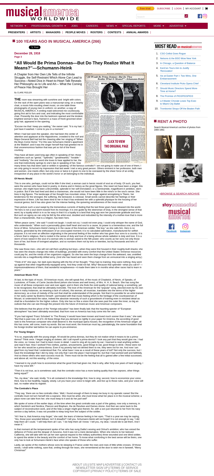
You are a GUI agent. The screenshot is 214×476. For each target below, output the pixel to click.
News (111, 26)
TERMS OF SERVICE (124, 467)
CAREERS (92, 25)
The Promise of (176, 96)
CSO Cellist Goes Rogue (173, 53)
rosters (96, 32)
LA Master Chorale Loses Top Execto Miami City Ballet (178, 102)
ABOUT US (79, 464)
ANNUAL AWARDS (137, 32)
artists (35, 32)
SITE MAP (96, 464)
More (159, 26)
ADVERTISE (113, 464)
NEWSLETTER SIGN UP (92, 467)
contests (114, 32)
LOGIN (177, 8)
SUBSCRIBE (163, 8)
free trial (145, 8)
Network (18, 26)
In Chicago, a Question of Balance (177, 63)
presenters (16, 32)
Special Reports (133, 25)
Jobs (74, 25)
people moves (75, 32)
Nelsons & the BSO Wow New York (178, 58)
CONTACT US (132, 464)
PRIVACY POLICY (104, 471)
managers (53, 32)
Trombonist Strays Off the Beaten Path (180, 108)
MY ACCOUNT (193, 8)
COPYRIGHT (81, 471)
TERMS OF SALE (129, 471)
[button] (186, 16)
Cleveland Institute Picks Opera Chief (179, 83)
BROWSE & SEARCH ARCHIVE (180, 193)
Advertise (178, 26)
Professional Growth (49, 26)
